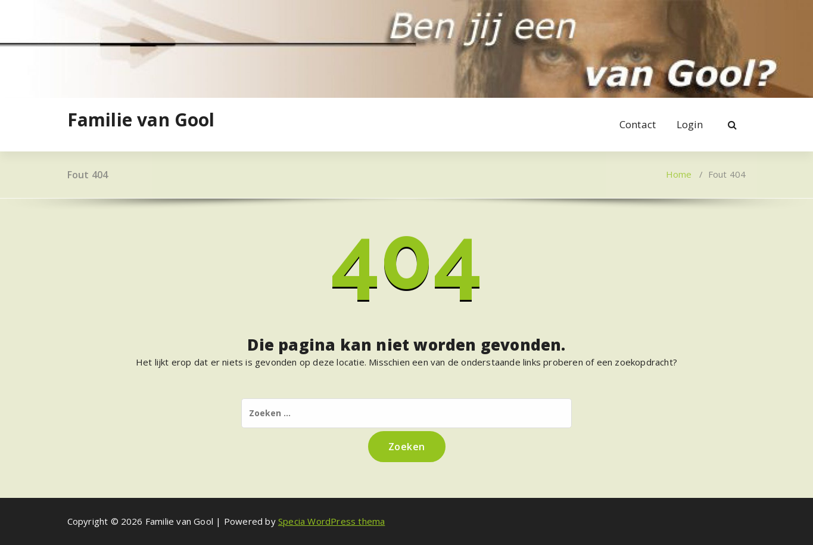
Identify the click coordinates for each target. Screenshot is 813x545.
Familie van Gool (141, 120)
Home (679, 174)
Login (690, 124)
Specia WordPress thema (331, 521)
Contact (637, 124)
